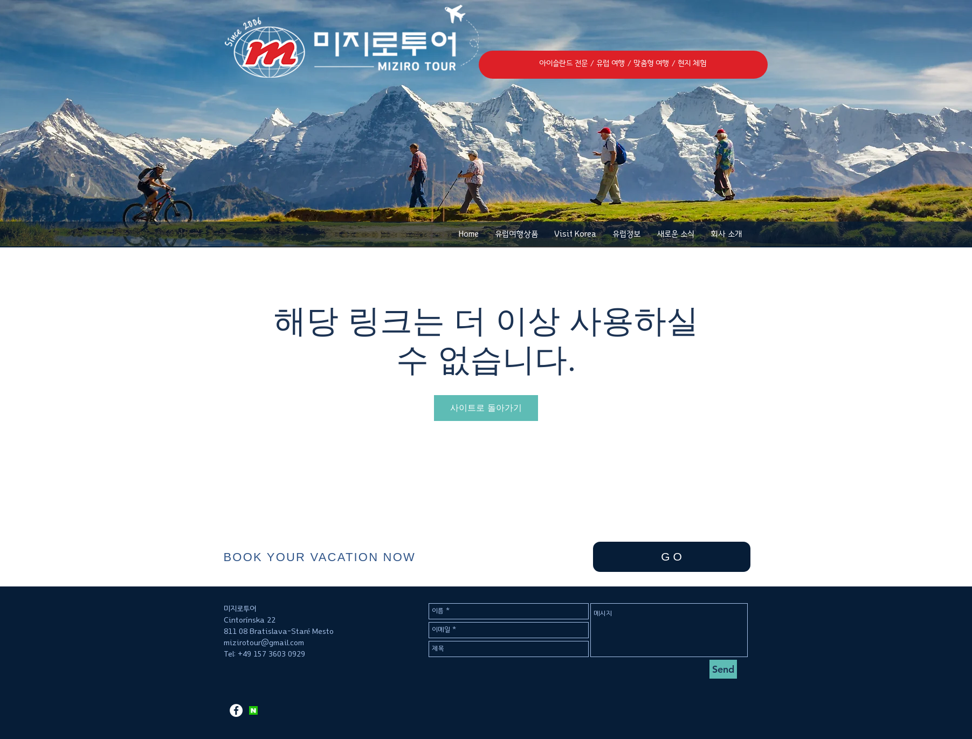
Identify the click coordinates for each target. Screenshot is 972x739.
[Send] (723, 669)
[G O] (672, 557)
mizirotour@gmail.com (264, 643)
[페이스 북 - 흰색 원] (236, 710)
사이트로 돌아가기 (486, 408)
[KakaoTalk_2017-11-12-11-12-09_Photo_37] (253, 710)
